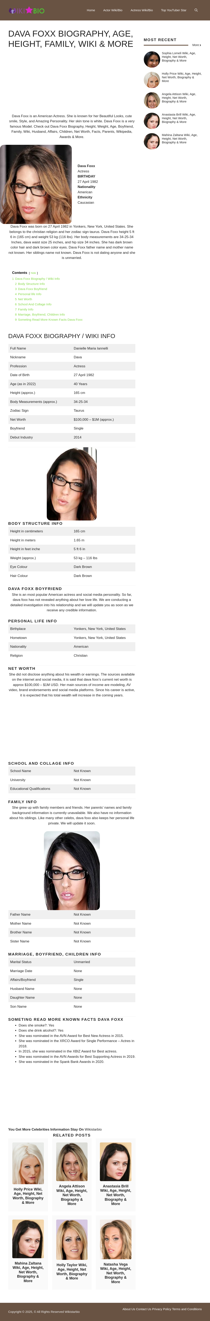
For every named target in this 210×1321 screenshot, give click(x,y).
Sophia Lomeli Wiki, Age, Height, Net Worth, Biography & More (179, 56)
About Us (128, 1309)
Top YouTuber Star (173, 10)
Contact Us (143, 1309)
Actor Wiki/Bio (112, 10)
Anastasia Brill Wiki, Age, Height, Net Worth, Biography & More (115, 1195)
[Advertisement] (72, 85)
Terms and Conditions (187, 1309)
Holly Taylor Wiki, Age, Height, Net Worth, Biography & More (71, 1271)
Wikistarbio (93, 1129)
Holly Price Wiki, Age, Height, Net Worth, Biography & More (28, 1196)
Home (91, 10)
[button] (196, 10)
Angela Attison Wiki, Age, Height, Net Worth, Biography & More (71, 1195)
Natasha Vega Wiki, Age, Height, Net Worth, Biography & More (115, 1273)
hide (33, 272)
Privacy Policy (161, 1309)
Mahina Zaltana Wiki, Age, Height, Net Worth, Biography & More (28, 1272)
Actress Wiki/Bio (142, 10)
